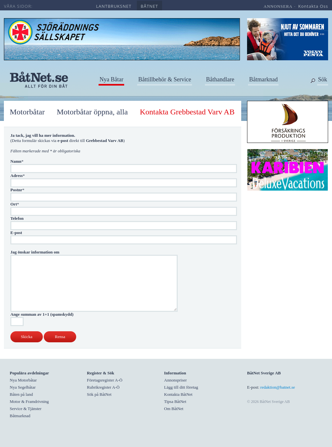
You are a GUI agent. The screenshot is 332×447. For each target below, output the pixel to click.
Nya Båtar (111, 79)
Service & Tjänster (26, 408)
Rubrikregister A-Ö (103, 387)
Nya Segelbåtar (23, 387)
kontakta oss (313, 6)
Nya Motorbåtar (23, 380)
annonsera (278, 6)
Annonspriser (175, 380)
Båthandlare (220, 79)
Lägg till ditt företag (181, 387)
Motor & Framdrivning (29, 401)
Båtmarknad (263, 79)
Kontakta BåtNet (178, 394)
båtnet (149, 6)
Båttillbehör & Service (164, 79)
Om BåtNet (174, 408)
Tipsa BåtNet (175, 401)
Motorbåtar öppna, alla (92, 112)
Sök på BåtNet (99, 394)
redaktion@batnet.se (277, 387)
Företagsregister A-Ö (104, 380)
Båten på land (21, 394)
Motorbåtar (27, 112)
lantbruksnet (113, 6)
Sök (322, 79)
